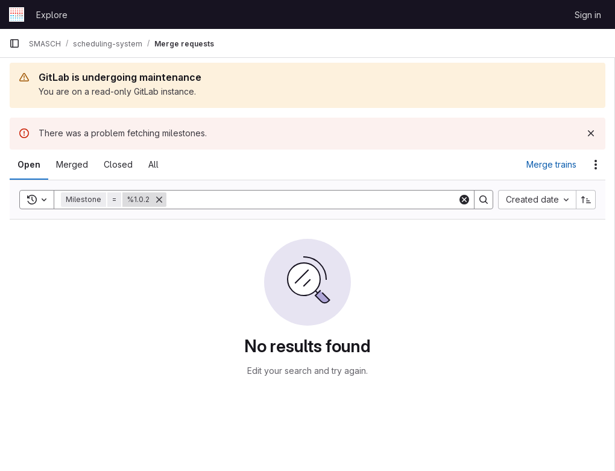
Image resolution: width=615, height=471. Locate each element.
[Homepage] (17, 14)
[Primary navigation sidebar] (14, 43)
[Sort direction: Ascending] (586, 199)
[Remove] (159, 199)
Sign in (588, 15)
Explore (52, 15)
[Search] (312, 199)
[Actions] (595, 164)
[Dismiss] (591, 133)
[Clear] (464, 199)
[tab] (29, 165)
